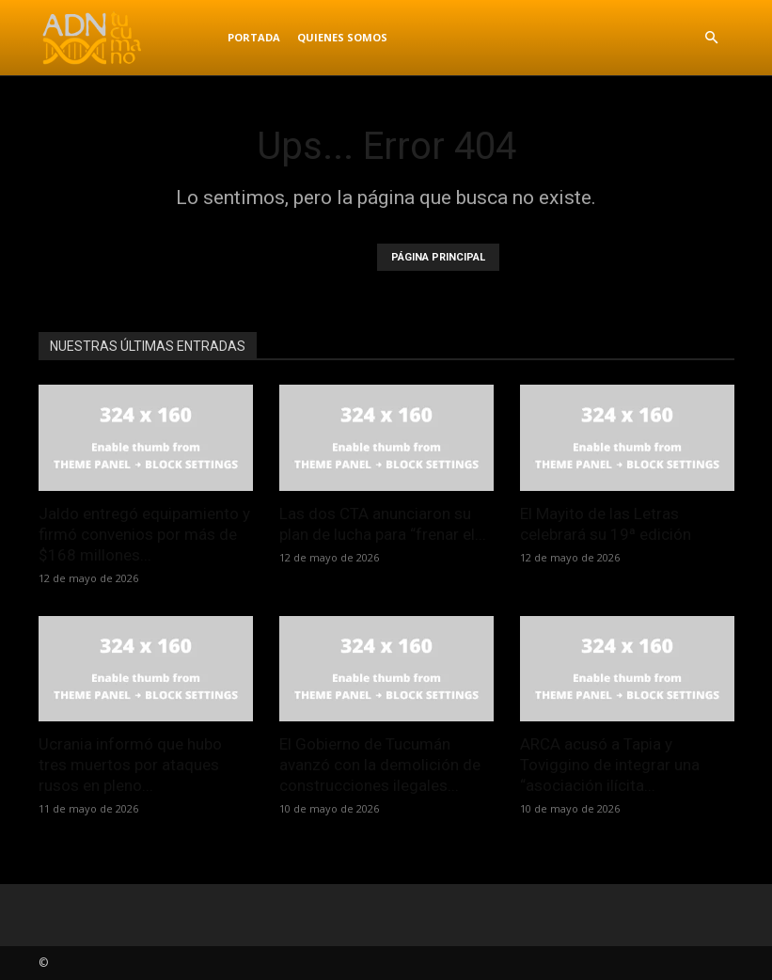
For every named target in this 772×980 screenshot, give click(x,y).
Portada (254, 37)
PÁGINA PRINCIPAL (438, 257)
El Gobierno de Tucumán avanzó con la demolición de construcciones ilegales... (380, 765)
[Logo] (129, 37)
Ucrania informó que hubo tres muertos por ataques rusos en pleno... (130, 765)
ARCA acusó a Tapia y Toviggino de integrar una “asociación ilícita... (610, 765)
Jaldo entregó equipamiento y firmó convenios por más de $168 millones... (144, 534)
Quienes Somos (342, 37)
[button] (711, 38)
